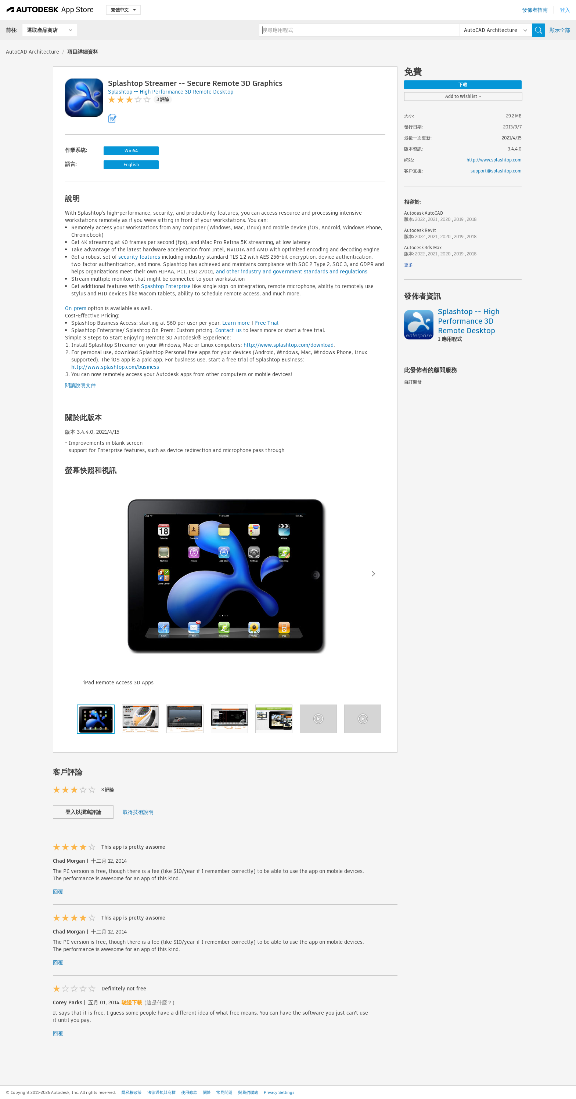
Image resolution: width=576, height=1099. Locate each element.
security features (139, 257)
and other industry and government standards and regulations (291, 271)
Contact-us (228, 330)
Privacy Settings (279, 1092)
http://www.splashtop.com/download (289, 345)
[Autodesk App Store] (50, 9)
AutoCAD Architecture (32, 51)
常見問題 (224, 1092)
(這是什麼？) (159, 1002)
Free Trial (266, 323)
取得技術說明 (138, 812)
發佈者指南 (535, 10)
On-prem (75, 308)
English (131, 164)
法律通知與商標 (161, 1092)
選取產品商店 (42, 30)
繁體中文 (123, 10)
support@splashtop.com (496, 171)
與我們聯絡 (248, 1092)
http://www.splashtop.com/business (115, 367)
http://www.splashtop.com (494, 160)
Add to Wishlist (463, 96)
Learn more (236, 323)
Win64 (131, 151)
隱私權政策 (132, 1092)
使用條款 (189, 1092)
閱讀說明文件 (80, 385)
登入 (565, 10)
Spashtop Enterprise (166, 286)
